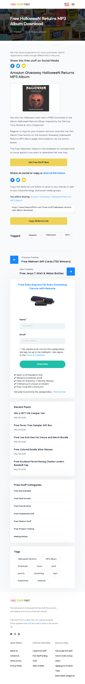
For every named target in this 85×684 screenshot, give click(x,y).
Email (23, 334)
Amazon (33, 235)
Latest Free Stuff (40, 651)
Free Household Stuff (24, 514)
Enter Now (42, 364)
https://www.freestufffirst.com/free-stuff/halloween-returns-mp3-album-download (42, 209)
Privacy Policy (16, 666)
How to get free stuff (63, 651)
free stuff (27, 623)
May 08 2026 (20, 442)
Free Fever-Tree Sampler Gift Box (33, 425)
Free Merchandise (22, 491)
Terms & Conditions (35, 355)
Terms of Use (15, 661)
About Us (14, 651)
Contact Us (14, 656)
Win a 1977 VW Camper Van (29, 413)
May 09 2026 (20, 418)
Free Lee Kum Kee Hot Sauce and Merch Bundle (41, 437)
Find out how (59, 392)
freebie (38, 623)
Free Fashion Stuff (22, 521)
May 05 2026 (20, 470)
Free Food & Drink (22, 506)
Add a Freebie (38, 666)
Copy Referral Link (39, 221)
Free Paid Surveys (22, 499)
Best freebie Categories (65, 676)
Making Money (21, 537)
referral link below (53, 173)
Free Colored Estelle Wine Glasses (33, 450)
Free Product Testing (24, 529)
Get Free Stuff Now (38, 162)
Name (23, 319)
